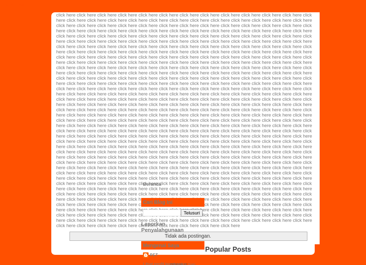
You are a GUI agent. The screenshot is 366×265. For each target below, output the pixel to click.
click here (66, 15)
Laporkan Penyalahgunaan (162, 227)
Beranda (152, 184)
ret (154, 255)
